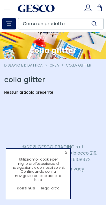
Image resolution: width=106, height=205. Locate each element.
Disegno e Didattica (23, 65)
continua (26, 188)
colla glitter (78, 65)
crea (54, 65)
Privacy (76, 169)
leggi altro (50, 188)
